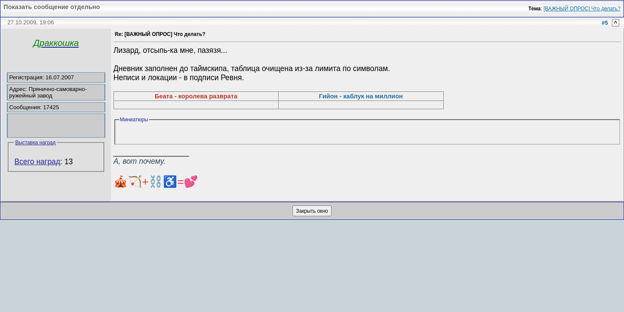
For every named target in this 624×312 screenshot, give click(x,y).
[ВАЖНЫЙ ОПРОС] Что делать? (582, 9)
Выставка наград (35, 143)
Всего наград (37, 161)
